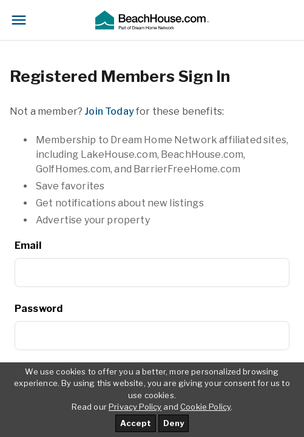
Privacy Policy (135, 407)
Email (28, 245)
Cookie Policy (205, 407)
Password (38, 308)
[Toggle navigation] (18, 20)
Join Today (109, 111)
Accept (135, 423)
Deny (173, 423)
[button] (152, 20)
